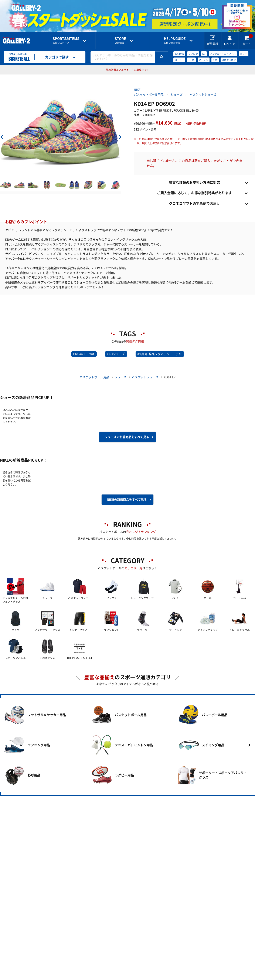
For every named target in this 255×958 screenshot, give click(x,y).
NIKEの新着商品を (127, 499)
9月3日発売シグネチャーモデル (160, 354)
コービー (179, 60)
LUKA (191, 60)
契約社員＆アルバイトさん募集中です (127, 70)
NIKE (137, 89)
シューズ (177, 94)
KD (203, 54)
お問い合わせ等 (175, 40)
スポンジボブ (229, 60)
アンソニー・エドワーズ (223, 54)
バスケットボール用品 (149, 94)
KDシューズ (117, 354)
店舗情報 (120, 40)
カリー (243, 54)
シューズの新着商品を (127, 437)
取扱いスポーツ (66, 40)
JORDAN (179, 54)
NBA (215, 60)
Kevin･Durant (84, 354)
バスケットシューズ (203, 94)
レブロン (193, 54)
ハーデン (203, 60)
